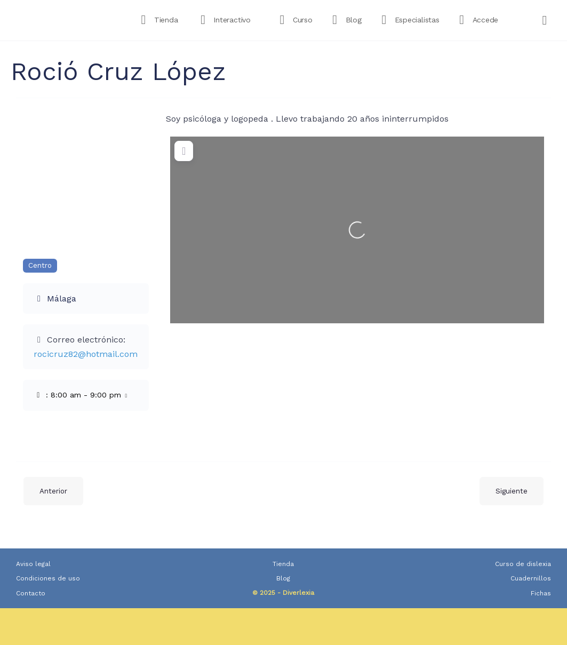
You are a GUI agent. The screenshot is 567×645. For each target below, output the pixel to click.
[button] (86, 395)
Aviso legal (33, 564)
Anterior (53, 491)
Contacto (30, 593)
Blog (283, 578)
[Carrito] (545, 20)
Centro (40, 265)
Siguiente (512, 491)
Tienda (283, 564)
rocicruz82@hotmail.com (86, 354)
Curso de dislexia (523, 564)
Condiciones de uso (48, 578)
